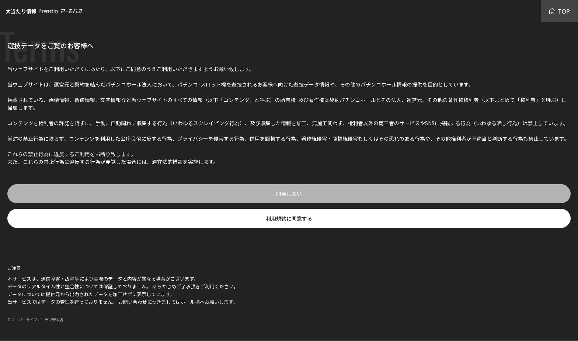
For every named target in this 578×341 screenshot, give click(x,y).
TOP (559, 11)
